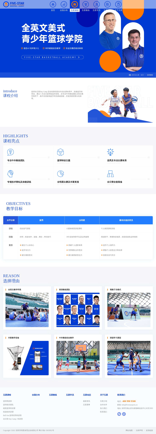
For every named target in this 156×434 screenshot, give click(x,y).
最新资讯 (86, 401)
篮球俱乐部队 (8, 405)
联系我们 (103, 412)
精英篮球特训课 (9, 408)
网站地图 (129, 430)
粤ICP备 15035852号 (46, 430)
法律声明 (139, 430)
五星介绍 (103, 401)
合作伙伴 (103, 405)
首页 (142, 75)
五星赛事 (86, 405)
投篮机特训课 (8, 412)
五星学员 (70, 395)
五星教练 (53, 395)
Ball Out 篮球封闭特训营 (12, 415)
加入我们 (103, 408)
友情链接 (149, 430)
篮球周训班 (7, 401)
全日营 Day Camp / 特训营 (13, 419)
